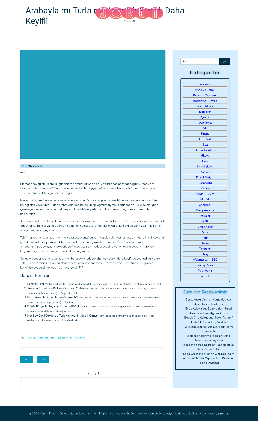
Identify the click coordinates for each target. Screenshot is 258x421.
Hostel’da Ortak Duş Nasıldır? (209, 322)
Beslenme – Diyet (205, 100)
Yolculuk (79, 337)
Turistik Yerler (65, 337)
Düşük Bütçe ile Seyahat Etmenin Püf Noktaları (57, 306)
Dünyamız (205, 122)
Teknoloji (205, 248)
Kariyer (205, 172)
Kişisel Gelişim (205, 177)
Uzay (205, 254)
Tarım (205, 243)
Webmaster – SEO (205, 259)
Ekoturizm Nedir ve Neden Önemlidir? (52, 297)
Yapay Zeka (205, 265)
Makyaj (205, 188)
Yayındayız (205, 270)
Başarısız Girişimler (205, 95)
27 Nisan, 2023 (32, 166)
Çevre (205, 117)
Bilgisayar (205, 111)
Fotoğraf (205, 139)
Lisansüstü (205, 183)
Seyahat (43, 337)
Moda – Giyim (205, 194)
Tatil (53, 337)
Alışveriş (205, 84)
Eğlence (32, 337)
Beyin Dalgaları (205, 106)
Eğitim (205, 128)
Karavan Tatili (35, 283)
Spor (205, 232)
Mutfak (205, 199)
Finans (205, 133)
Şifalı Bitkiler (205, 226)
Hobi (205, 161)
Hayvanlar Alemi (205, 150)
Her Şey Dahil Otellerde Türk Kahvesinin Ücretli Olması (62, 315)
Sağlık (205, 221)
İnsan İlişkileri (205, 166)
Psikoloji (205, 215)
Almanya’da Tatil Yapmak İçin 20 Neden (209, 358)
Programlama (205, 210)
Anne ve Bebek (205, 90)
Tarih (205, 237)
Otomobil (205, 205)
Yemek (205, 276)
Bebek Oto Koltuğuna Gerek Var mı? (208, 317)
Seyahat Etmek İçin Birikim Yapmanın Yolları (55, 288)
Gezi (22, 172)
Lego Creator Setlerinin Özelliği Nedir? (208, 353)
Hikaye (205, 155)
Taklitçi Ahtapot (208, 362)
